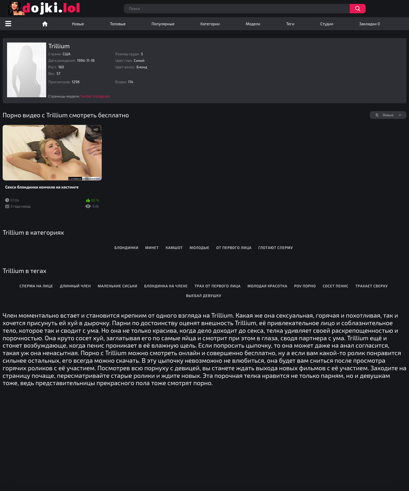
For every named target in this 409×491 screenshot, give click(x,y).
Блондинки (127, 247)
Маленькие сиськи (117, 286)
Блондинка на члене (166, 286)
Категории (210, 23)
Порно (44, 23)
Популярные (163, 23)
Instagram (101, 96)
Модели (253, 23)
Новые (78, 23)
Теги (290, 23)
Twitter (86, 96)
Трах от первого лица (218, 286)
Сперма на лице (36, 286)
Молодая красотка (267, 286)
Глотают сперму (275, 247)
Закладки (369, 23)
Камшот (174, 247)
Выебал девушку (203, 295)
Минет (152, 247)
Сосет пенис (335, 286)
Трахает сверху (371, 286)
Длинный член (75, 286)
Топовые (117, 23)
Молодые (199, 247)
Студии (326, 23)
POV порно (305, 286)
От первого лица (233, 247)
